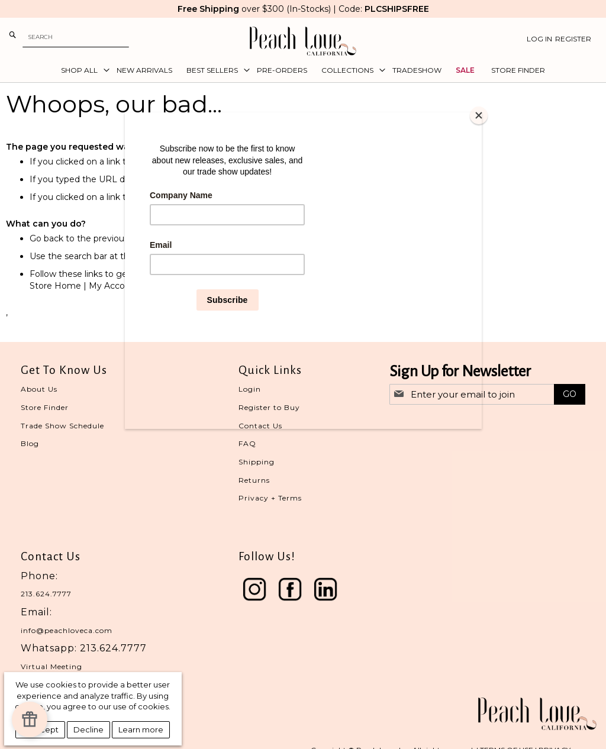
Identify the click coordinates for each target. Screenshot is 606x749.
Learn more (140, 729)
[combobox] (75, 37)
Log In (539, 38)
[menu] (303, 70)
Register (573, 38)
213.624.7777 (46, 593)
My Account (114, 285)
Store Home (55, 285)
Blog (30, 443)
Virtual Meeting (51, 666)
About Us (39, 389)
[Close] (479, 115)
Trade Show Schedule (62, 425)
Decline (88, 729)
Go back (46, 238)
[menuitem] (81, 70)
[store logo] (303, 41)
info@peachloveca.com (66, 630)
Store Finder (45, 407)
